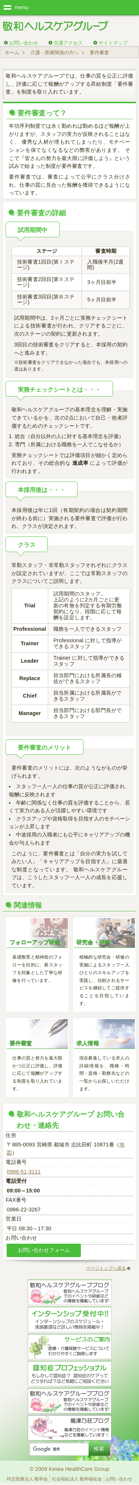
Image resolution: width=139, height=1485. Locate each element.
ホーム (12, 52)
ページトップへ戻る (108, 1268)
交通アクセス (68, 43)
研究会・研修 (93, 942)
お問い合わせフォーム (44, 1250)
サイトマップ (113, 43)
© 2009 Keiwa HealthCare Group (69, 1469)
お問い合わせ (23, 43)
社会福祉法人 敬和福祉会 (77, 1479)
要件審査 (21, 1043)
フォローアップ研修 (35, 942)
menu (22, 7)
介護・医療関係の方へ (54, 52)
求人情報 (87, 1043)
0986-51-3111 (24, 1172)
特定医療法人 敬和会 (27, 1479)
